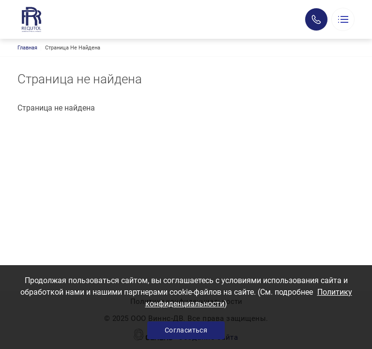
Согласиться (186, 330)
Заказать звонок (316, 19)
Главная (27, 48)
